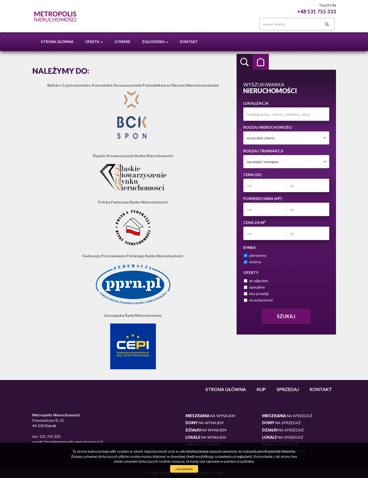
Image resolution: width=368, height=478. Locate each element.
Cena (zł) (252, 174)
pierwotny (255, 255)
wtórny (252, 261)
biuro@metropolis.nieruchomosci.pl (73, 442)
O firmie (122, 42)
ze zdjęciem (256, 280)
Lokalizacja (256, 103)
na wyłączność (258, 300)
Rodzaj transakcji (263, 151)
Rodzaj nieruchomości (267, 127)
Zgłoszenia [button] (155, 42)
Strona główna (57, 42)
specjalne (254, 287)
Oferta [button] (94, 42)
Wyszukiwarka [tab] (245, 62)
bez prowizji (256, 293)
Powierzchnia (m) (262, 198)
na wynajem (210, 415)
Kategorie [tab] (261, 62)
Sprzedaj (288, 389)
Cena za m (254, 222)
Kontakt (189, 42)
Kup (261, 389)
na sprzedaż (287, 415)
